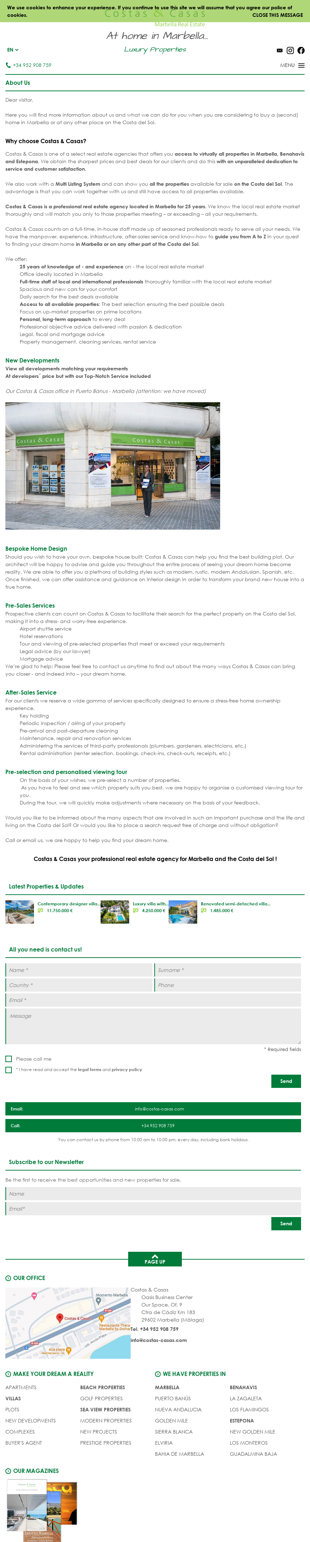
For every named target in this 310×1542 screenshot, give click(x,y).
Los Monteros (249, 1442)
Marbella (167, 1387)
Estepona (242, 1420)
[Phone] (227, 985)
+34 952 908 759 (28, 65)
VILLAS (13, 1398)
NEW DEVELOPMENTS (30, 1420)
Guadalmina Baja (253, 1453)
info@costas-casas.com (159, 1340)
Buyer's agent (23, 1442)
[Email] (153, 1208)
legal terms (89, 1069)
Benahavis (243, 1387)
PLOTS (12, 1409)
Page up (155, 1258)
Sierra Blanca (174, 1431)
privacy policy (127, 1069)
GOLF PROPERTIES (101, 1398)
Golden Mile (171, 1420)
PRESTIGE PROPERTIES (105, 1442)
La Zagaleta (246, 1398)
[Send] (286, 1081)
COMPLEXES (20, 1431)
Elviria (164, 1442)
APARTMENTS (21, 1387)
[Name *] (78, 970)
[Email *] (153, 1000)
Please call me (34, 1058)
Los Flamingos (249, 1409)
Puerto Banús (173, 1398)
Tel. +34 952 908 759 (155, 1329)
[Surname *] (227, 970)
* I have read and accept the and (79, 1069)
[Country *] (78, 985)
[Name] (153, 1193)
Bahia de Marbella (179, 1453)
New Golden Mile (252, 1431)
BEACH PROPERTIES (102, 1387)
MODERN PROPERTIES (106, 1420)
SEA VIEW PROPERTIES (105, 1409)
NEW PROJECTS (98, 1431)
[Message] (153, 1026)
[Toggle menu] (283, 65)
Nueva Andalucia (178, 1409)
